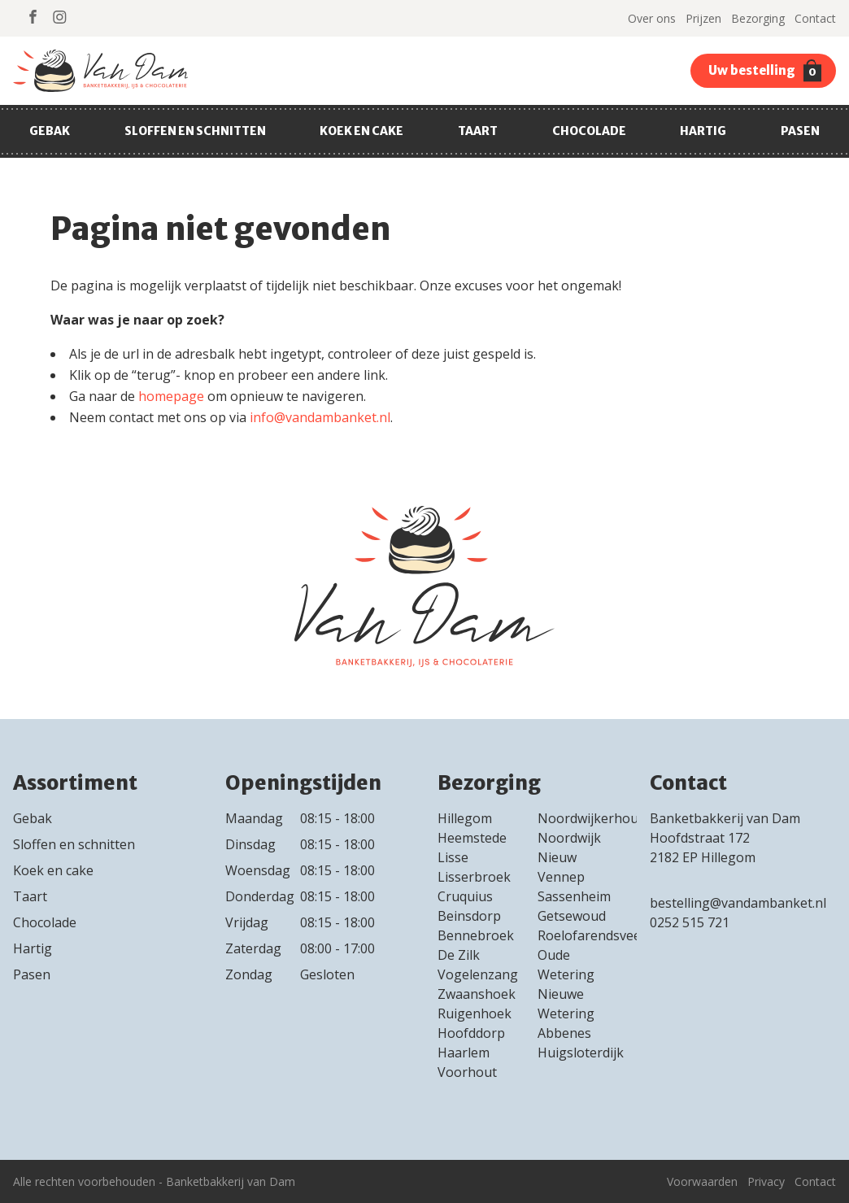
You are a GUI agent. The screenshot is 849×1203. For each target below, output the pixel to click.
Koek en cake (361, 131)
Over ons (652, 18)
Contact (815, 18)
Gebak (49, 131)
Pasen (800, 131)
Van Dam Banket (100, 71)
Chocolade (589, 131)
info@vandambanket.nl (320, 417)
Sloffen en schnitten (195, 131)
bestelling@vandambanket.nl (739, 903)
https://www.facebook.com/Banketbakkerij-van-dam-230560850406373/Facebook (33, 17)
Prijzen (703, 18)
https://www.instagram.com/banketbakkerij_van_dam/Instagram (60, 17)
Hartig (703, 131)
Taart (478, 131)
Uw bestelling (764, 70)
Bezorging (758, 18)
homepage (171, 396)
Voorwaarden (702, 1181)
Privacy (766, 1181)
